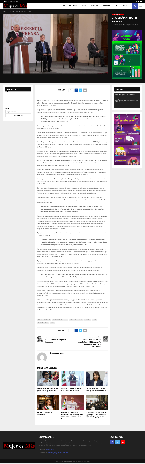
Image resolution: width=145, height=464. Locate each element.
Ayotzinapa (47, 319)
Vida (116, 6)
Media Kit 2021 (50, 449)
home (80, 319)
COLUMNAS (73, 6)
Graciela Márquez (43, 322)
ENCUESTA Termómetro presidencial (44, 413)
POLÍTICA (121, 14)
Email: (7, 108)
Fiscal (52, 322)
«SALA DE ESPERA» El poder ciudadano (55, 341)
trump (40, 319)
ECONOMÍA (115, 14)
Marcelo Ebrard (57, 319)
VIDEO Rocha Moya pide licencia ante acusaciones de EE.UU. (71, 389)
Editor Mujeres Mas (119, 24)
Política (94, 6)
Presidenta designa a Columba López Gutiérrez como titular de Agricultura (96, 390)
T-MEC (94, 319)
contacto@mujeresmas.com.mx (58, 453)
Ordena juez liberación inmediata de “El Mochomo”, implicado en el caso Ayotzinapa (89, 343)
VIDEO (125, 6)
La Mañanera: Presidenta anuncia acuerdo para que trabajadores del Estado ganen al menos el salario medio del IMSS (96, 415)
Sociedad (106, 6)
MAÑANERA (87, 319)
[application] (127, 100)
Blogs (84, 6)
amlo (65, 319)
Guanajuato (73, 319)
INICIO (63, 6)
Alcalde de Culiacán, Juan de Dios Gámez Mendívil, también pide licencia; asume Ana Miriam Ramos (48, 390)
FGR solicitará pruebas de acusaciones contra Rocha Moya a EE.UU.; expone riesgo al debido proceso (72, 415)
